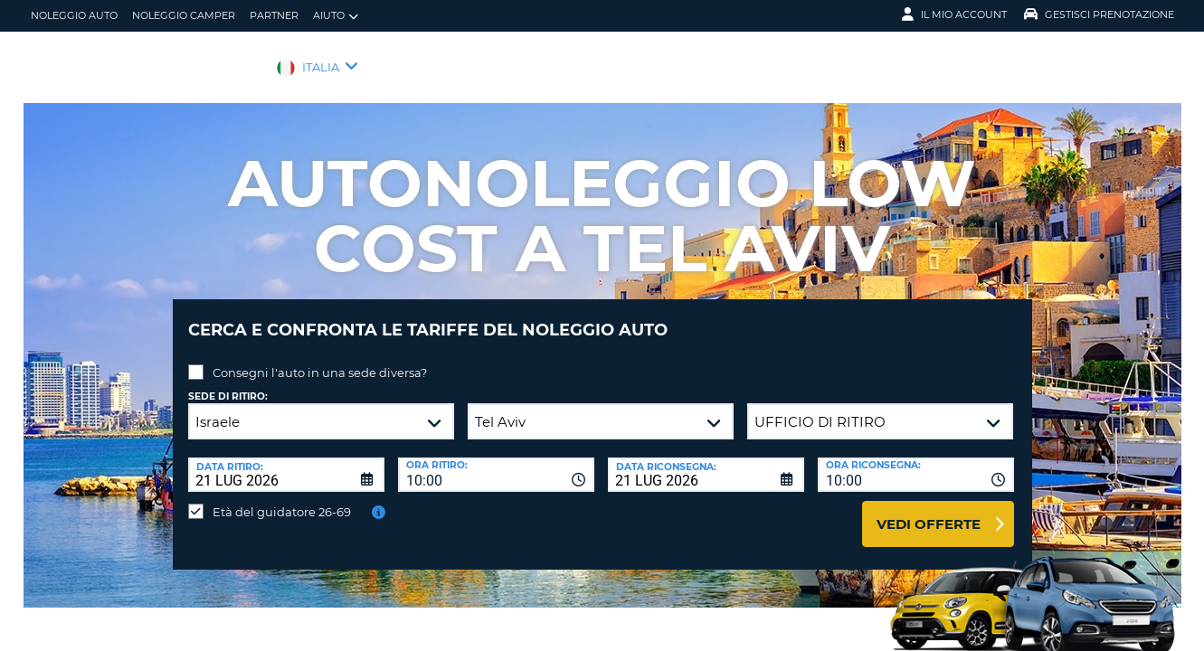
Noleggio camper (183, 15)
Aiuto (335, 15)
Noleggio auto (74, 15)
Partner (274, 15)
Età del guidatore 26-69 (282, 498)
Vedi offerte (929, 510)
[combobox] (496, 461)
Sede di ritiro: (228, 383)
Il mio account (954, 14)
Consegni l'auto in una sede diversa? (320, 359)
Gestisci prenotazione (1099, 14)
